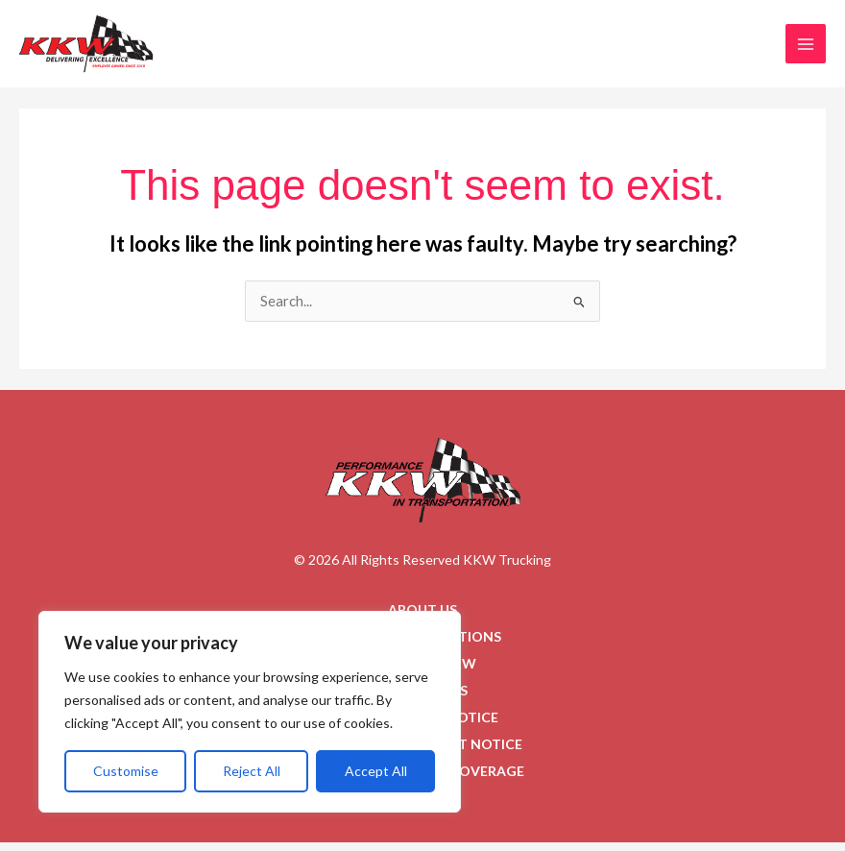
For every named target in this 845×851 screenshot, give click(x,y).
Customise (125, 771)
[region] (249, 712)
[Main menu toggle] (805, 48)
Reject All (251, 771)
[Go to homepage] (423, 489)
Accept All (376, 771)
